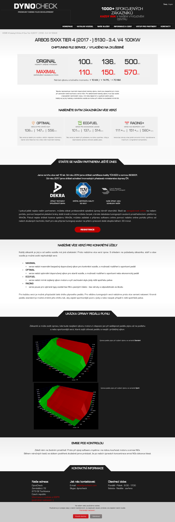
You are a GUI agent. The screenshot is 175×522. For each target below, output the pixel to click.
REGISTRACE (87, 229)
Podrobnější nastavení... (87, 510)
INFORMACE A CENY (123, 26)
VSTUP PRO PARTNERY (146, 26)
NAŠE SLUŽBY (103, 26)
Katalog (12, 33)
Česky (165, 4)
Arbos (19, 33)
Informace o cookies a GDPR (45, 497)
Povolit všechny (80, 516)
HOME (4, 33)
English (171, 4)
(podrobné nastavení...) (43, 500)
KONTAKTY (166, 26)
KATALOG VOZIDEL (85, 26)
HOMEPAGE (67, 26)
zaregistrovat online (136, 210)
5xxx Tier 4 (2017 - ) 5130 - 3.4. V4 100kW (40, 33)
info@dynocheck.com (87, 485)
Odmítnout (96, 516)
